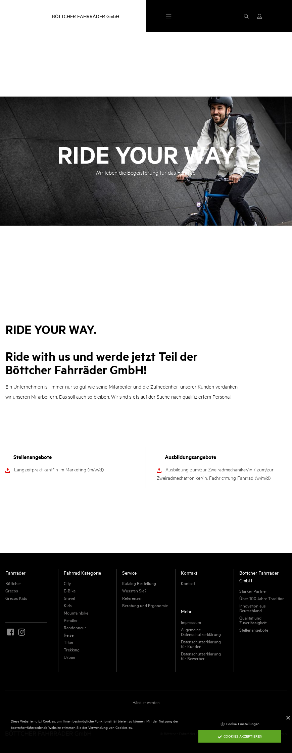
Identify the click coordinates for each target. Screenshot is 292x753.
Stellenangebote (253, 630)
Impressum (191, 622)
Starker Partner (253, 591)
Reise (69, 635)
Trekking (72, 649)
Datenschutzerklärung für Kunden (201, 643)
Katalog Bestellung (139, 583)
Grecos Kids (16, 598)
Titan (68, 642)
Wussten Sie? (134, 590)
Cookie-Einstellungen (239, 723)
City (67, 583)
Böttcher (13, 583)
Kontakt (188, 583)
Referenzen (132, 598)
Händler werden (146, 702)
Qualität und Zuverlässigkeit (252, 620)
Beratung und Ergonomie (145, 605)
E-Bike (70, 590)
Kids (68, 605)
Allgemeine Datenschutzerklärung (201, 631)
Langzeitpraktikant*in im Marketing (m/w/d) (59, 469)
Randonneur (75, 627)
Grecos (11, 590)
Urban (69, 657)
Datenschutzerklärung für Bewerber (201, 655)
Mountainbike (76, 613)
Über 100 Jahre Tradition (262, 598)
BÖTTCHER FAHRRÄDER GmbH (85, 16)
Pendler (71, 620)
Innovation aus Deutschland (252, 607)
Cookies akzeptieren (239, 736)
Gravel (69, 598)
